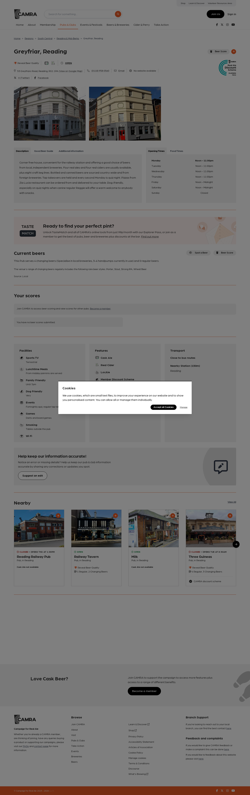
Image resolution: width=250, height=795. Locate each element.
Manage (184, 407)
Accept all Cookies (163, 406)
